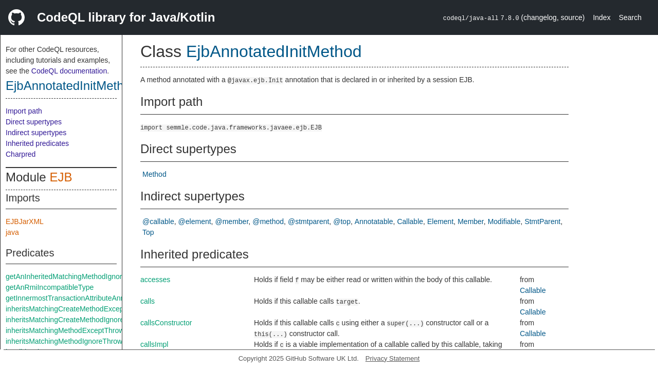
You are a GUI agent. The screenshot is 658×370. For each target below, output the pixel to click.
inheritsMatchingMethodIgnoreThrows (66, 341)
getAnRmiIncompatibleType (50, 287)
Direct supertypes (34, 122)
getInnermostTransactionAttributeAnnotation (76, 298)
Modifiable (504, 221)
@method (268, 221)
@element (194, 221)
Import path (24, 111)
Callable (410, 221)
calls (147, 301)
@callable (158, 221)
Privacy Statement (392, 358)
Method (154, 174)
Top (148, 232)
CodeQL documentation (69, 71)
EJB (60, 177)
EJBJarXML (25, 221)
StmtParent (542, 221)
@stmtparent (308, 221)
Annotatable (374, 221)
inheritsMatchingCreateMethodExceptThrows (77, 309)
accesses (155, 279)
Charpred (20, 154)
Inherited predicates (37, 143)
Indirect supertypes (36, 132)
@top (342, 221)
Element (440, 221)
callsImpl (154, 344)
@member (232, 221)
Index (601, 17)
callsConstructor (166, 323)
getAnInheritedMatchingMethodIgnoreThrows (78, 276)
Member (471, 221)
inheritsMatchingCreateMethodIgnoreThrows (77, 320)
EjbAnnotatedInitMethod (71, 85)
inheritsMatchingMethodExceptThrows (66, 330)
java (12, 232)
